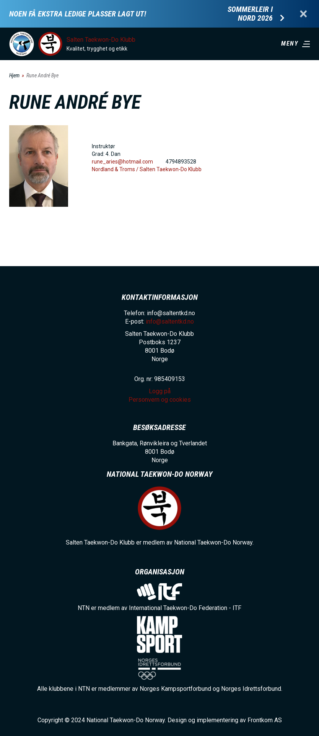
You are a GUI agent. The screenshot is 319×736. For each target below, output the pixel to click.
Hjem (14, 75)
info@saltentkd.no (170, 321)
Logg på (160, 391)
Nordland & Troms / (116, 169)
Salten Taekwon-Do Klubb (101, 39)
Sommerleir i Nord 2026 (250, 14)
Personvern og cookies (160, 399)
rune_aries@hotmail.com (122, 162)
